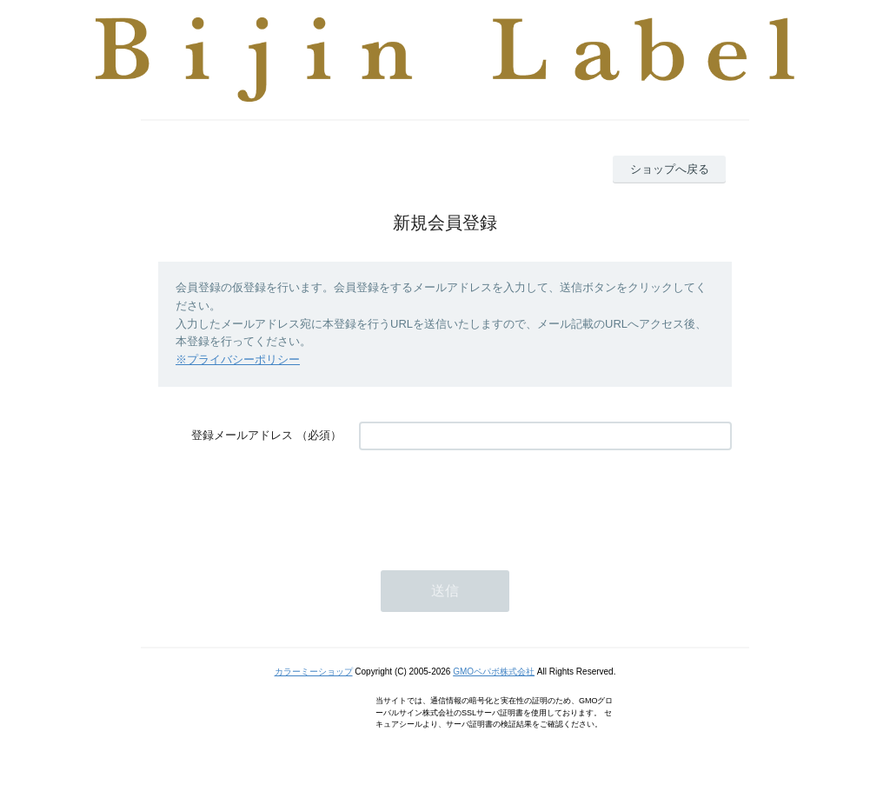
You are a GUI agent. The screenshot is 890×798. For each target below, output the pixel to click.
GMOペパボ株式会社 (494, 671)
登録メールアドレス (242, 435)
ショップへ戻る (669, 169)
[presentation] (491, 501)
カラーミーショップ (314, 671)
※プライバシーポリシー (238, 359)
